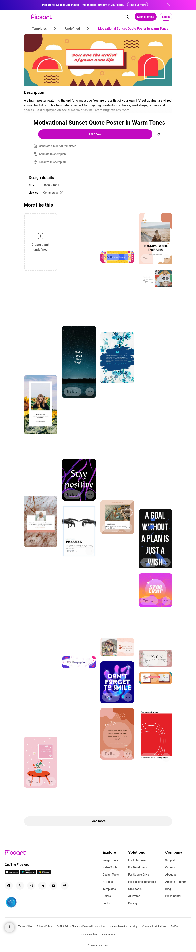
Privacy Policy (44, 926)
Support (170, 860)
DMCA (174, 926)
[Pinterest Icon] (65, 886)
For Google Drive (138, 874)
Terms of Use (25, 926)
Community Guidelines (154, 926)
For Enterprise (137, 860)
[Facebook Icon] (9, 886)
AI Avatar (134, 896)
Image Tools (110, 860)
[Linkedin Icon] (42, 886)
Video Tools (110, 867)
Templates (109, 889)
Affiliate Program (175, 881)
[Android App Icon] (28, 873)
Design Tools (111, 874)
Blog (168, 889)
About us (170, 874)
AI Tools (108, 881)
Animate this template (53, 154)
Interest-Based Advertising (123, 926)
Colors (107, 896)
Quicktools (135, 889)
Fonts (106, 903)
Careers (170, 867)
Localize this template (53, 162)
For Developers (137, 867)
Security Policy (89, 934)
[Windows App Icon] (44, 873)
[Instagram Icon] (31, 886)
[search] (126, 16)
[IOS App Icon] (12, 873)
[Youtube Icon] (53, 886)
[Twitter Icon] (20, 886)
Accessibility (108, 934)
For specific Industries (142, 881)
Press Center (173, 896)
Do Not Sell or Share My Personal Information (81, 926)
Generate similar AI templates (57, 146)
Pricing (132, 903)
